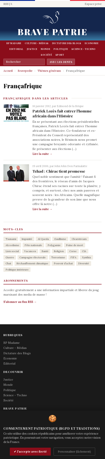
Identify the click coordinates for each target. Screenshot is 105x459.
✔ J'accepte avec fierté (30, 451)
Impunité (27, 239)
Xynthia (86, 257)
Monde (45, 49)
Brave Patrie (53, 31)
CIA (84, 251)
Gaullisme (60, 239)
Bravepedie (25, 71)
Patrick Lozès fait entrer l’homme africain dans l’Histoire (62, 113)
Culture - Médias (37, 43)
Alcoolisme (12, 245)
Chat (8, 263)
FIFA (73, 257)
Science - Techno (83, 49)
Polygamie (54, 245)
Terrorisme (58, 257)
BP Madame (13, 43)
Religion (59, 251)
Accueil (8, 71)
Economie (92, 43)
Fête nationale (33, 245)
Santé (45, 251)
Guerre (10, 257)
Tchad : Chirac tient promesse (58, 171)
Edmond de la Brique (70, 106)
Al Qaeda (43, 239)
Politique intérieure (17, 269)
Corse (73, 251)
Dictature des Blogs (66, 43)
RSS (6, 4)
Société (46, 54)
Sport (59, 54)
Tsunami (11, 239)
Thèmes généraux (49, 71)
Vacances (30, 251)
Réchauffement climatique (32, 263)
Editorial (16, 49)
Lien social (12, 251)
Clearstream (79, 239)
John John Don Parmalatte (70, 166)
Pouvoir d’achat (63, 263)
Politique (61, 49)
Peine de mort (74, 245)
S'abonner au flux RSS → (19, 302)
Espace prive (93, 4)
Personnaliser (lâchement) (74, 451)
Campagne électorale (32, 257)
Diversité (83, 263)
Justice (32, 49)
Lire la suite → (42, 154)
